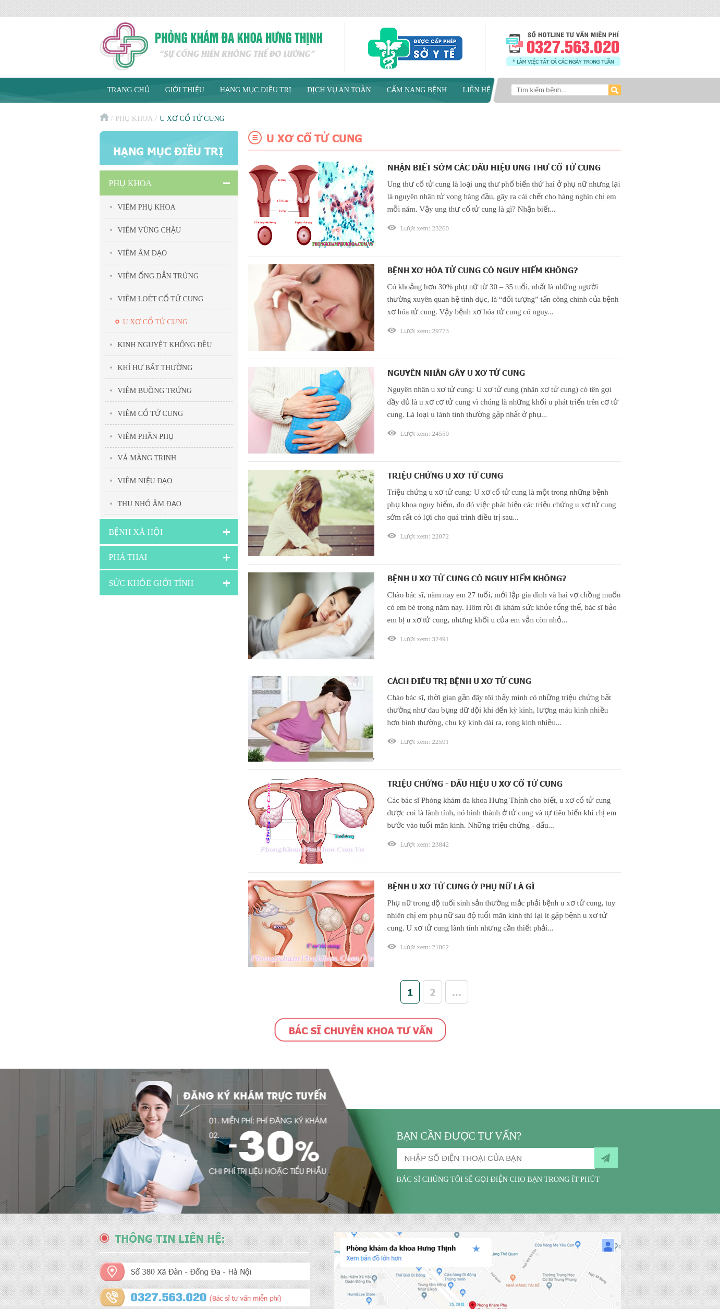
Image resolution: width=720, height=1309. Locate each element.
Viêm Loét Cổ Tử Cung (161, 299)
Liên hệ (476, 90)
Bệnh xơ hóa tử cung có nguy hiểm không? (482, 270)
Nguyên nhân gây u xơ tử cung (456, 372)
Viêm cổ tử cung (151, 414)
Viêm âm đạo (142, 253)
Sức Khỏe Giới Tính (151, 583)
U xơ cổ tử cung (155, 322)
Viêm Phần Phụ (146, 437)
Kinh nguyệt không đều (165, 345)
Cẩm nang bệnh (417, 90)
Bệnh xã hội (136, 532)
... (456, 992)
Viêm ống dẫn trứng (158, 276)
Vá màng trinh (147, 458)
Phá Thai (128, 557)
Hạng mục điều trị (255, 90)
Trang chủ (128, 90)
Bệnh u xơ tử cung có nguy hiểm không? (477, 578)
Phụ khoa (134, 119)
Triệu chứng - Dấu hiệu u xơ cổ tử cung (475, 783)
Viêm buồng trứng (155, 391)
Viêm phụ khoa (147, 207)
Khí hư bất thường (155, 368)
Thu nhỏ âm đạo (149, 504)
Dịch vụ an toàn (339, 90)
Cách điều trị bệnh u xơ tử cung (459, 681)
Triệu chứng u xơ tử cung (445, 475)
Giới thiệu (184, 90)
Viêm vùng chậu (149, 230)
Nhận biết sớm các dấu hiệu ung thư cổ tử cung (494, 167)
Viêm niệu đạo (145, 481)
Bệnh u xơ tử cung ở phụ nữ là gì (461, 886)
